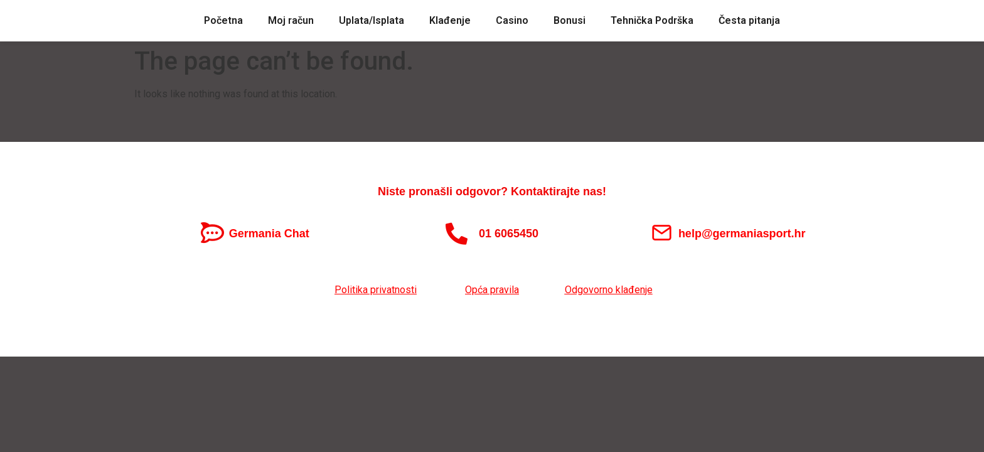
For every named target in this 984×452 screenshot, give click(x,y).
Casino (512, 20)
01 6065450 (508, 233)
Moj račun (291, 20)
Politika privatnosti (375, 290)
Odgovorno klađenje (609, 290)
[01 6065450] (457, 233)
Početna (223, 20)
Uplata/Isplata (371, 20)
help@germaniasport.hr (742, 233)
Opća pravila (492, 290)
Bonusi (570, 20)
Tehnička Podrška (652, 20)
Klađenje (450, 20)
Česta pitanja (749, 20)
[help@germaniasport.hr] (661, 232)
